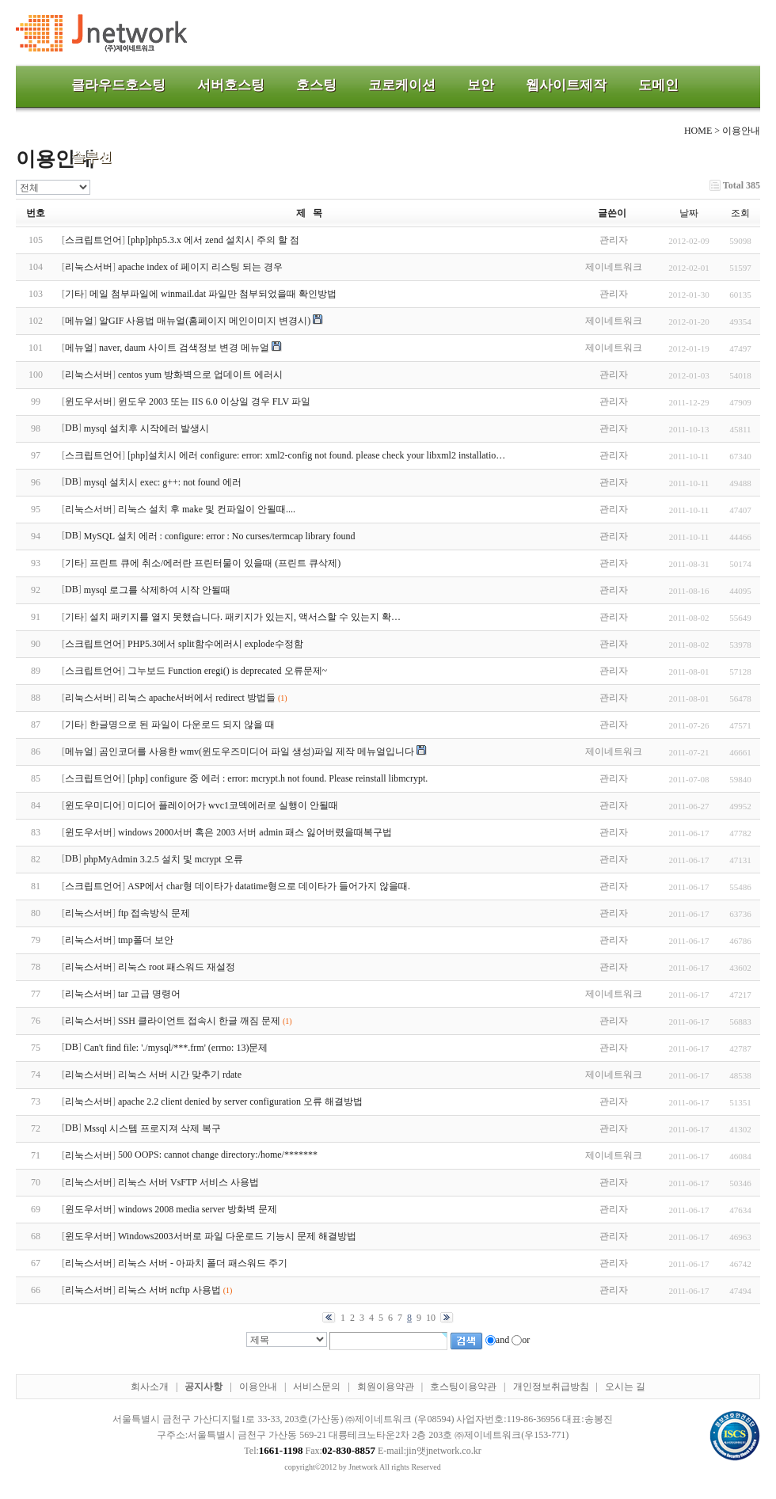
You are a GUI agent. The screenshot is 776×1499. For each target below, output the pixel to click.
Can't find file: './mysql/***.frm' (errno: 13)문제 (176, 1047)
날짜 (688, 213)
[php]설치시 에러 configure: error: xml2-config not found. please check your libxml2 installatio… (316, 455)
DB (71, 427)
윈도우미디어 (93, 805)
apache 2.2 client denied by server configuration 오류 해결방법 (240, 1101)
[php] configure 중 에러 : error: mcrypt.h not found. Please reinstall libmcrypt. (277, 778)
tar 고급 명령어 (149, 993)
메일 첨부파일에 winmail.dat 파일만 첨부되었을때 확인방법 (213, 293)
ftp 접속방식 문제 (154, 913)
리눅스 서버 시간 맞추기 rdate (180, 1074)
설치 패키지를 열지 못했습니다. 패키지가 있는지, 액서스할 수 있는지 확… (245, 616)
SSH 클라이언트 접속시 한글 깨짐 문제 (199, 1020)
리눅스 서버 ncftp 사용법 (169, 1289)
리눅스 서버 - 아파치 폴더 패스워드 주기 (202, 1263)
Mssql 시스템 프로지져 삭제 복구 (152, 1128)
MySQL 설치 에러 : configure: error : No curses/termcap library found (220, 536)
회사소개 (150, 1386)
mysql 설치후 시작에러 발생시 (146, 428)
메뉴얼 (79, 320)
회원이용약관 (385, 1386)
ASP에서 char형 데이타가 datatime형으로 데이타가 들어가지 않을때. (268, 886)
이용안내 (258, 1386)
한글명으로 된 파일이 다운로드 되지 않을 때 (182, 724)
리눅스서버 (88, 266)
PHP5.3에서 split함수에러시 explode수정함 (215, 643)
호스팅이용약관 (463, 1386)
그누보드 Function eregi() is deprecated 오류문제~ (227, 670)
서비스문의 (316, 1386)
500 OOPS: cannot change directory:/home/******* (218, 1154)
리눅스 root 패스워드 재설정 (176, 966)
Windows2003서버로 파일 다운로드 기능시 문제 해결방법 (237, 1236)
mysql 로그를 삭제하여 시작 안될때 (157, 589)
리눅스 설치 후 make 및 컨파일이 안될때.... (206, 509)
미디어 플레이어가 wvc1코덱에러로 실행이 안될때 (232, 805)
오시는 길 (625, 1386)
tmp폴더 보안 (145, 939)
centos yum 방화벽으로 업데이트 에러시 (200, 374)
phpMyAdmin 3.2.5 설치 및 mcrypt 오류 (163, 859)
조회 (740, 213)
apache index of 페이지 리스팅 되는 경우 (200, 266)
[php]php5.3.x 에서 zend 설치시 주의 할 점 (213, 239)
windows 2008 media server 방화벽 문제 (197, 1209)
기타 (74, 293)
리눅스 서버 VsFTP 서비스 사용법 (188, 1182)
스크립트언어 (93, 239)
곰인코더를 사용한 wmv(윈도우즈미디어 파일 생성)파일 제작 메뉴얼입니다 (256, 751)
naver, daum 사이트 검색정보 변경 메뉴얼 (184, 347)
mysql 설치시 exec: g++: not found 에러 (163, 482)
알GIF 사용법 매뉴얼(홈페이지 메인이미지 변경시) (204, 320)
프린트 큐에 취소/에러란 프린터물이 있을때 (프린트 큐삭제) (214, 563)
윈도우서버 (88, 401)
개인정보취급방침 (551, 1386)
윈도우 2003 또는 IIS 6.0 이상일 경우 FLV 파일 (214, 401)
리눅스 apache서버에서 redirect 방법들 (197, 697)
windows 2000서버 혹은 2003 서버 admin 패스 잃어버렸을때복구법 (255, 832)
